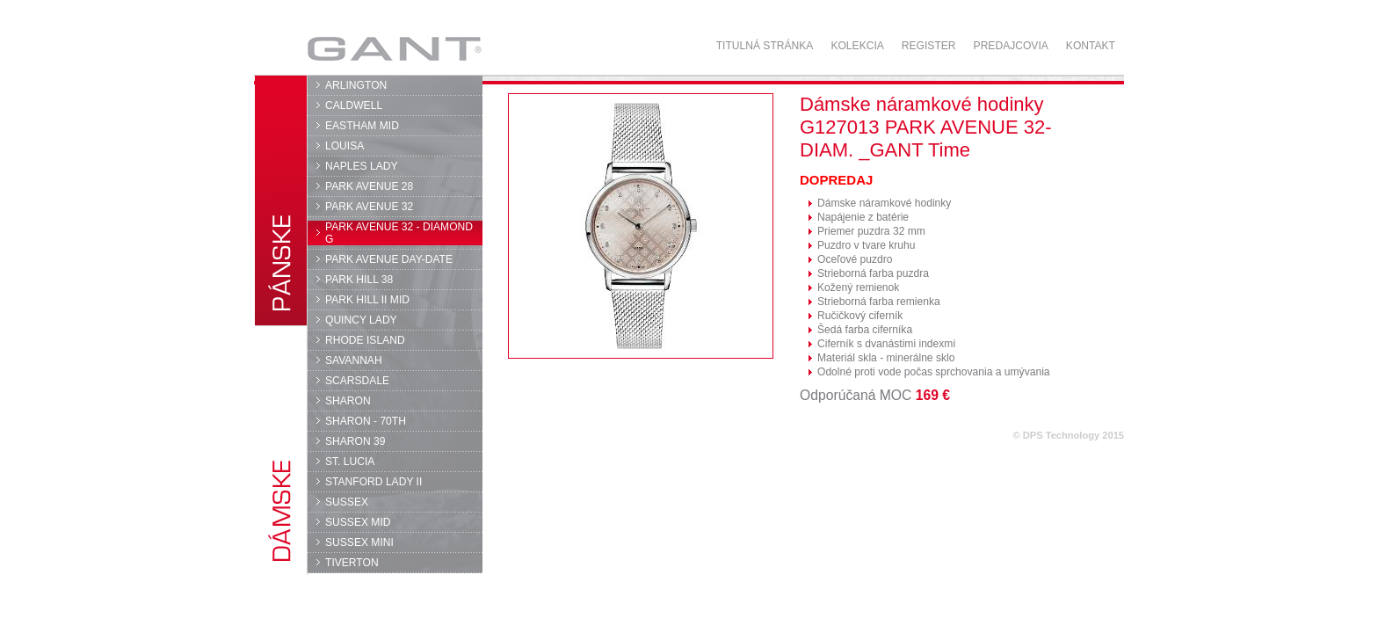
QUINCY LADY (361, 320)
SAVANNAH (353, 360)
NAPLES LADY (361, 166)
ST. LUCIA (349, 461)
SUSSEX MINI (359, 542)
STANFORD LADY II (373, 482)
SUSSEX (346, 502)
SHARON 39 (355, 441)
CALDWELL (353, 105)
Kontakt (1090, 46)
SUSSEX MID (358, 522)
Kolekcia (856, 46)
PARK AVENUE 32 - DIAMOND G (399, 233)
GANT (394, 48)
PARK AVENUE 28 (369, 186)
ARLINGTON (356, 85)
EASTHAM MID (362, 126)
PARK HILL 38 (359, 279)
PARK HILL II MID (367, 300)
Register (929, 46)
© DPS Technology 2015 (1068, 435)
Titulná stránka (765, 46)
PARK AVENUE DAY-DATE (389, 259)
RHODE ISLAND (365, 340)
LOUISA (344, 146)
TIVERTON (352, 563)
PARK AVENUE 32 (369, 206)
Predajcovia (1011, 46)
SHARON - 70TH (365, 421)
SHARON (348, 401)
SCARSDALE (357, 381)
